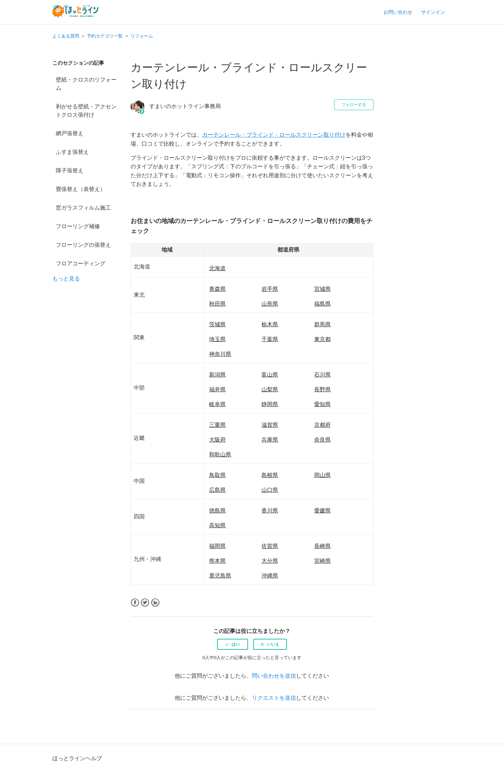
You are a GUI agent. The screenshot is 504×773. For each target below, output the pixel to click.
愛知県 (322, 404)
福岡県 (217, 546)
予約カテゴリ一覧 (105, 36)
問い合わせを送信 (274, 676)
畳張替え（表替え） (80, 189)
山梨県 (269, 389)
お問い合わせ (397, 12)
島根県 (269, 475)
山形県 (269, 304)
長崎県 (322, 546)
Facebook (135, 603)
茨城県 (217, 324)
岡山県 (322, 475)
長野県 (322, 389)
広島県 (217, 490)
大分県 (269, 561)
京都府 (322, 425)
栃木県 (269, 324)
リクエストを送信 (274, 698)
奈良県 (322, 440)
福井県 (217, 389)
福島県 (322, 304)
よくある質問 (65, 36)
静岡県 (269, 404)
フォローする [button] (353, 104)
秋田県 (217, 304)
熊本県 (217, 561)
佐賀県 (269, 546)
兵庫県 (269, 440)
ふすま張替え (72, 152)
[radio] (232, 644)
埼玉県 (217, 339)
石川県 (322, 375)
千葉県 (269, 339)
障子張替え (69, 170)
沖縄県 (269, 576)
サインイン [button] (433, 12)
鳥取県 (217, 475)
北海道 (217, 268)
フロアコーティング (80, 263)
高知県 (217, 525)
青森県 (217, 289)
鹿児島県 (220, 576)
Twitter (145, 603)
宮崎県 (322, 561)
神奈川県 (220, 354)
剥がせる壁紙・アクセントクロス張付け (86, 111)
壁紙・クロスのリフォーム (86, 84)
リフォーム (142, 36)
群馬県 (322, 324)
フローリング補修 (78, 226)
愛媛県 (322, 510)
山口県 (269, 490)
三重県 (217, 425)
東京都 (322, 339)
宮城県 (322, 289)
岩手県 (269, 289)
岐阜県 (217, 404)
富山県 (269, 375)
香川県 (269, 510)
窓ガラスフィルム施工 (83, 208)
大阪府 (217, 440)
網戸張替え (69, 133)
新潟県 (217, 375)
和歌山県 (220, 454)
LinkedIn (155, 603)
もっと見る (66, 279)
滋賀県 (269, 425)
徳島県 (217, 510)
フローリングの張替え (83, 245)
